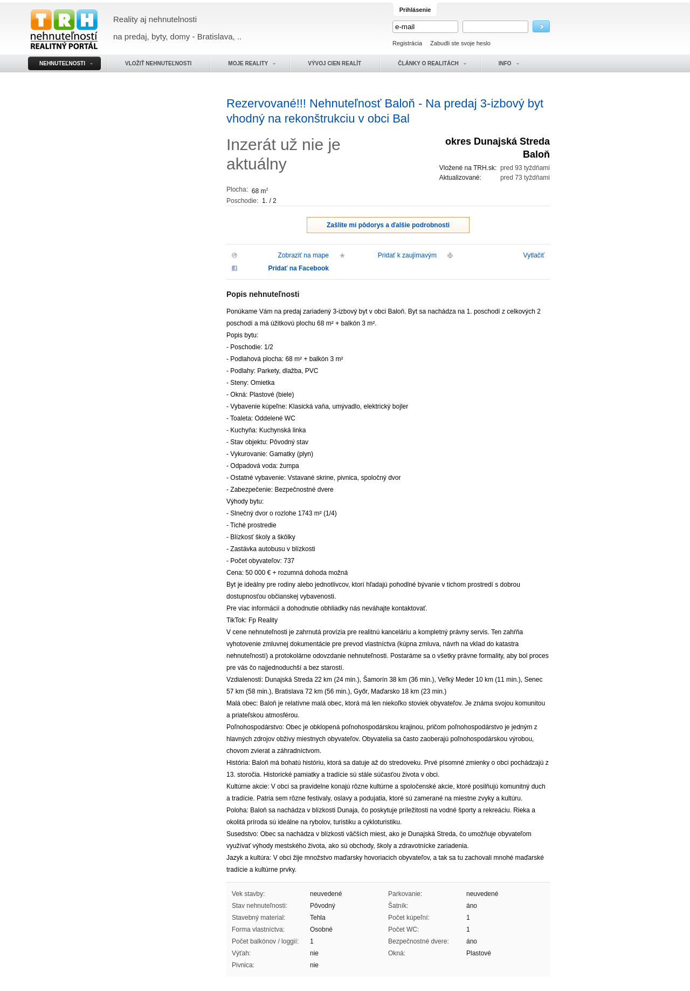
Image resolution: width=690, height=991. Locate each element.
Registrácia (407, 43)
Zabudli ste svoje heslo (460, 43)
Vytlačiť (533, 255)
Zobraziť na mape (303, 255)
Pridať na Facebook (298, 268)
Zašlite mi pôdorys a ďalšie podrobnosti (388, 225)
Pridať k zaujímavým (407, 255)
